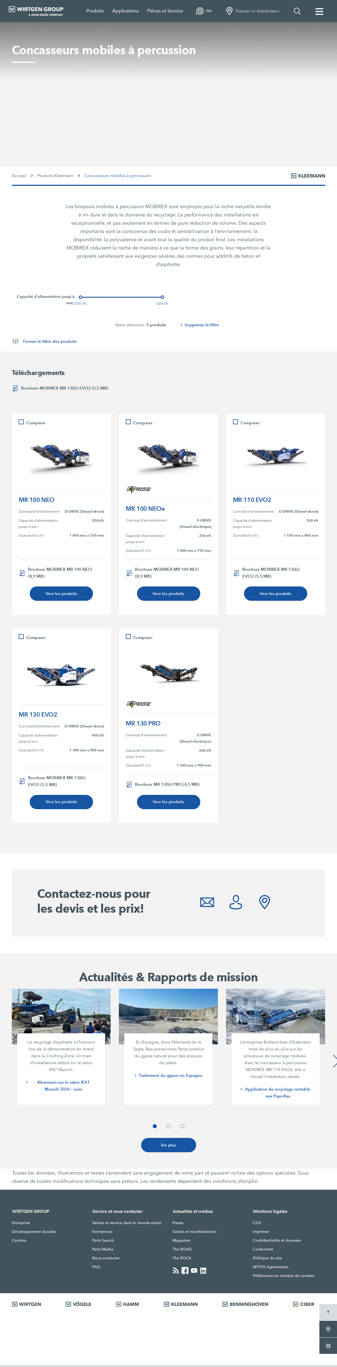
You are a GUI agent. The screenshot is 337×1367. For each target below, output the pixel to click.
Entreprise (21, 1224)
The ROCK (181, 1259)
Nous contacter (106, 1259)
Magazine (181, 1242)
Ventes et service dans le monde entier (126, 1224)
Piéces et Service (165, 11)
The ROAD (182, 1251)
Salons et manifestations (194, 1233)
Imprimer (261, 1233)
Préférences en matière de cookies (283, 1277)
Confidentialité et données (277, 1242)
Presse (177, 1224)
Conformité (263, 1251)
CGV (257, 1224)
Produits (95, 11)
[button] (155, 1128)
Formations (102, 1233)
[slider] (80, 297)
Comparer (35, 422)
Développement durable (34, 1233)
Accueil (19, 175)
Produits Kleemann (55, 175)
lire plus (168, 1146)
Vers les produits (61, 594)
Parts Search (103, 1242)
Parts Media (102, 1251)
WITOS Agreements (270, 1268)
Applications (125, 11)
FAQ (96, 1268)
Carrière (19, 1242)
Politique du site (267, 1259)
